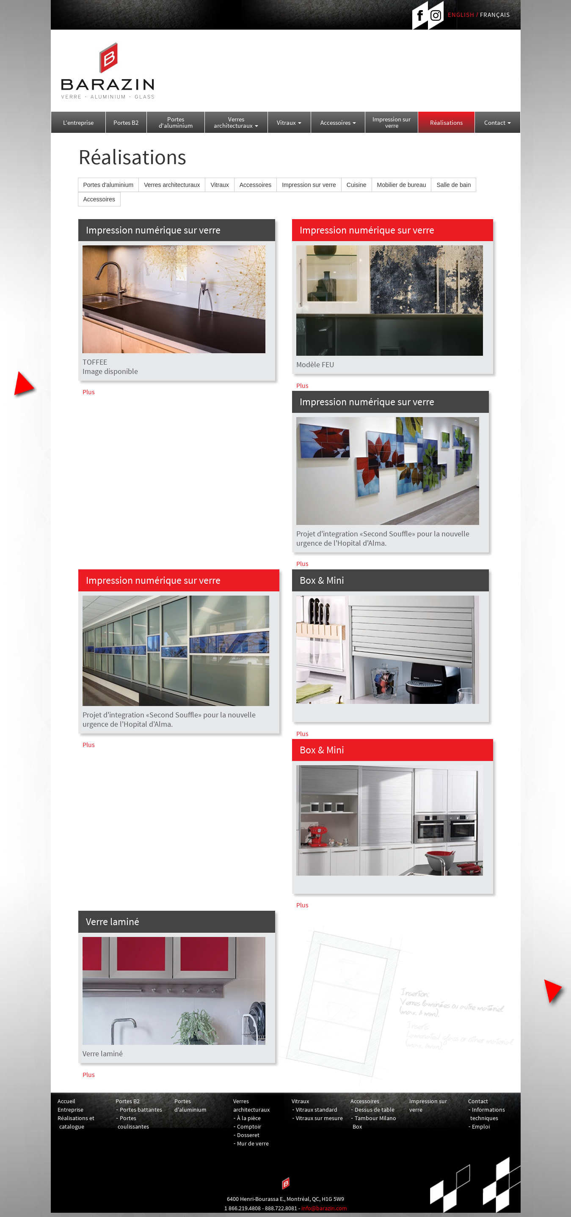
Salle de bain (453, 184)
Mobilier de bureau (401, 184)
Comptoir (249, 1126)
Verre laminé (112, 921)
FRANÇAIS (495, 15)
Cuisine (357, 184)
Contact (497, 122)
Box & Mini (322, 580)
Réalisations (446, 122)
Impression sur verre (391, 122)
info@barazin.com (324, 1208)
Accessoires (338, 122)
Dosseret (248, 1135)
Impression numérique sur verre (153, 229)
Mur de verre (253, 1143)
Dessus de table (374, 1109)
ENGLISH (461, 15)
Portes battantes (141, 1109)
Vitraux (289, 122)
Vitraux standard (316, 1109)
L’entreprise (78, 122)
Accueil (66, 1101)
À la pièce (249, 1118)
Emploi (481, 1126)
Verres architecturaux (236, 122)
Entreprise (70, 1109)
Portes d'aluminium (176, 122)
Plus (89, 391)
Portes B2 (125, 122)
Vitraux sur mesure (319, 1118)
